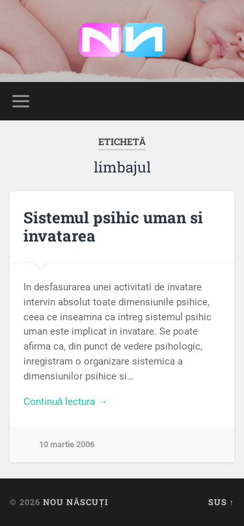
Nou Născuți (75, 502)
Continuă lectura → (65, 402)
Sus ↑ (221, 502)
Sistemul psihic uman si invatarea (113, 227)
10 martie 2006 (66, 444)
